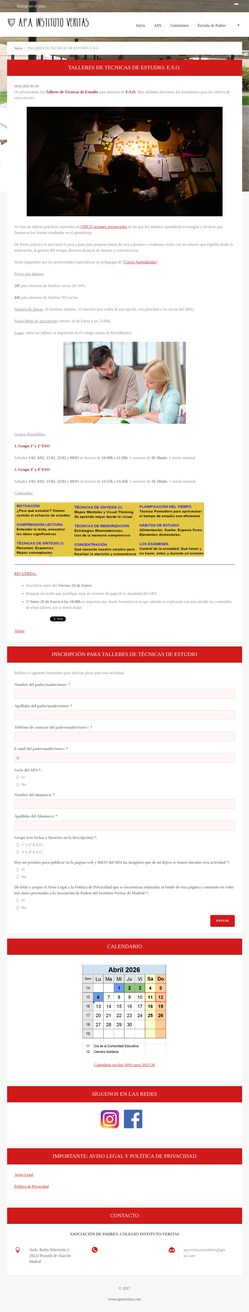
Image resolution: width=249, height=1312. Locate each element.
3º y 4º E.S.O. (32, 852)
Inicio (140, 25)
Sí (23, 777)
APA (158, 27)
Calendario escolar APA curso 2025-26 (124, 1065)
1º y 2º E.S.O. (32, 845)
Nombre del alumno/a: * (34, 795)
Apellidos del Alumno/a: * (36, 816)
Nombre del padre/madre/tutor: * (42, 685)
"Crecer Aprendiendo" (140, 262)
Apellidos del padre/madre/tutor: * (43, 706)
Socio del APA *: (28, 770)
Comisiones (179, 27)
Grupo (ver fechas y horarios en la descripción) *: (55, 837)
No (24, 784)
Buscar (10, 5)
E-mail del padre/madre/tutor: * (41, 749)
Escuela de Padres (212, 25)
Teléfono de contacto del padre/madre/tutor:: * (53, 727)
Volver (19, 631)
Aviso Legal (23, 1175)
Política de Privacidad (31, 1186)
